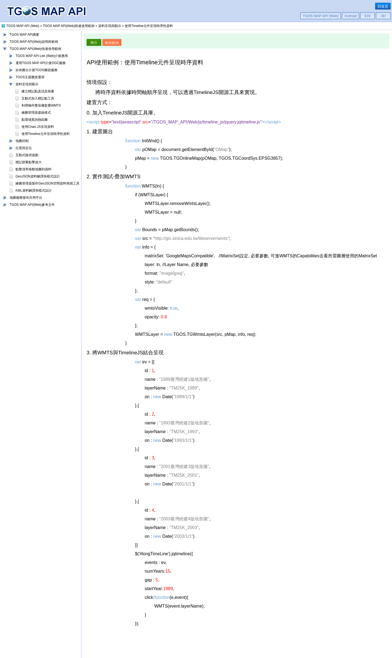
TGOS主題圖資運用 (30, 77)
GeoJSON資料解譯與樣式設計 (38, 176)
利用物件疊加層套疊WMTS (41, 105)
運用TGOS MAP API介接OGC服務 (41, 63)
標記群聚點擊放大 (29, 162)
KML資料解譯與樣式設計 (34, 190)
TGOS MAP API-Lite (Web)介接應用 (42, 56)
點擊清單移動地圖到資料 (33, 169)
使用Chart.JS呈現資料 (38, 127)
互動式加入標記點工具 (38, 98)
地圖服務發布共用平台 (26, 198)
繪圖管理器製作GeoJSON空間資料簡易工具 (47, 183)
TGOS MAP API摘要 (24, 35)
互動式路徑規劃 (27, 155)
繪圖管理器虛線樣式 (36, 112)
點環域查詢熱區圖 (35, 120)
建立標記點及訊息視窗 (38, 91)
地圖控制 (22, 141)
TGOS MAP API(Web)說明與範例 (34, 42)
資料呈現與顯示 (27, 84)
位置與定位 (24, 148)
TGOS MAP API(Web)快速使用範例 (35, 49)
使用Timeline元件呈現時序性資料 (46, 134)
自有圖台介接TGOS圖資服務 (36, 70)
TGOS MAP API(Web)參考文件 (32, 205)
